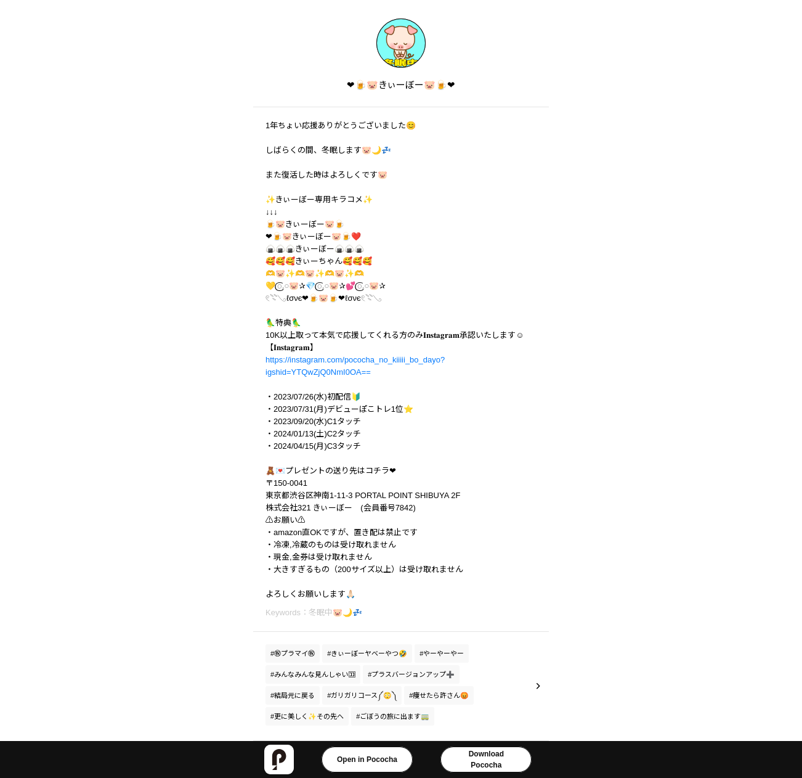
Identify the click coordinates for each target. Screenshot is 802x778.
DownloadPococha (486, 759)
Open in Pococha (367, 759)
